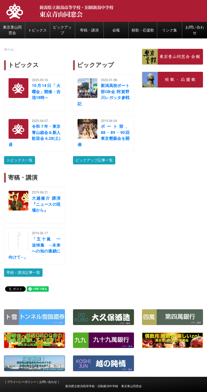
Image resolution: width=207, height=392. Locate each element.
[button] (172, 56)
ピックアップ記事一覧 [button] (94, 160)
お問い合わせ (48, 382)
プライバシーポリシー (21, 382)
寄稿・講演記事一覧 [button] (23, 272)
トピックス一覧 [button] (19, 160)
